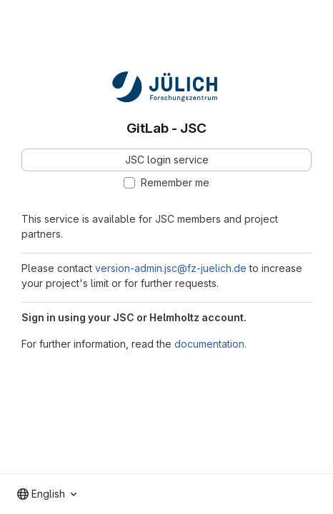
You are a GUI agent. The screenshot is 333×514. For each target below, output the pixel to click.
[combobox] (47, 494)
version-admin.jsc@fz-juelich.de (171, 268)
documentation (209, 344)
